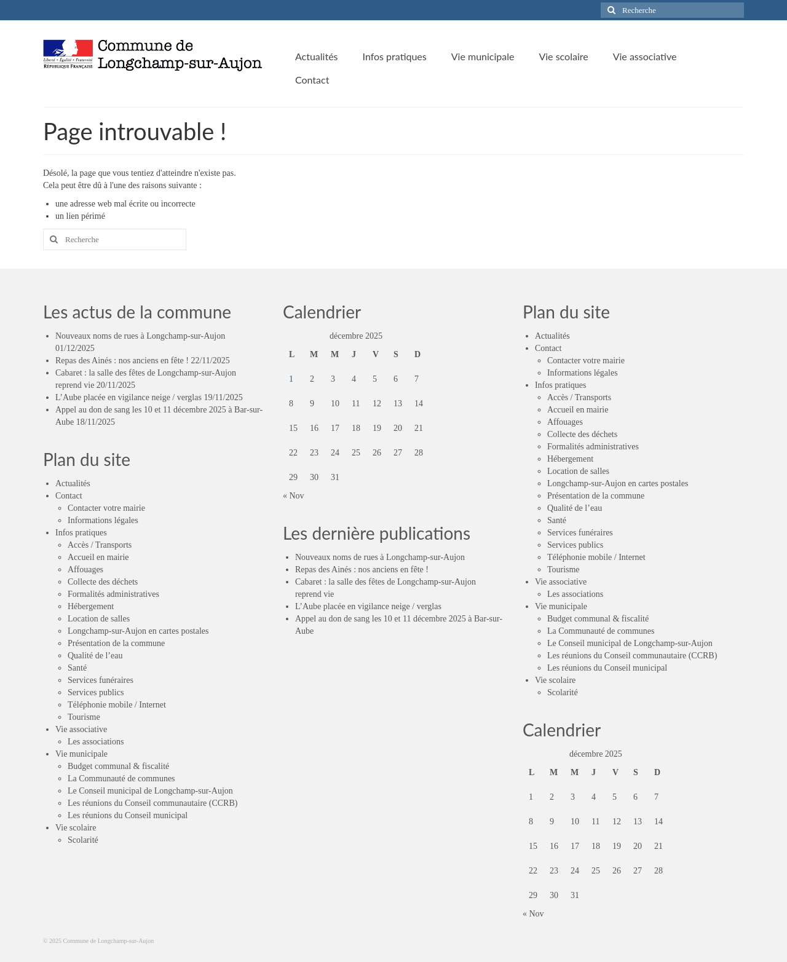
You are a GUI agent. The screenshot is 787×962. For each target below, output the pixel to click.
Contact (68, 495)
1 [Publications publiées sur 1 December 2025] (291, 379)
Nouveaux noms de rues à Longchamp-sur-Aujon (140, 336)
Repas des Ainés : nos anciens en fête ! (122, 360)
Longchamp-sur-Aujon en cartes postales (138, 631)
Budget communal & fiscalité (118, 766)
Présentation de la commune (116, 643)
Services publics (96, 692)
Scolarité (83, 840)
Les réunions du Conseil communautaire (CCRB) (152, 803)
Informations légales (103, 520)
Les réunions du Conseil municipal (128, 815)
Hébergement (91, 606)
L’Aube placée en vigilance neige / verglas (128, 397)
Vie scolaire (75, 827)
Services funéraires (100, 680)
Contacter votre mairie (106, 508)
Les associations (96, 741)
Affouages (85, 569)
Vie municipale (81, 754)
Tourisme (84, 717)
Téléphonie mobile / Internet (117, 704)
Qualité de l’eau (95, 655)
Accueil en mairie (98, 557)
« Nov (293, 495)
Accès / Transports (100, 545)
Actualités (72, 483)
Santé (77, 667)
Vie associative (81, 729)
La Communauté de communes (121, 778)
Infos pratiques (81, 532)
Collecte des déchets (103, 581)
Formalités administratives (113, 594)
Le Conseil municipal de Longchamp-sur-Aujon (150, 790)
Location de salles (99, 618)
